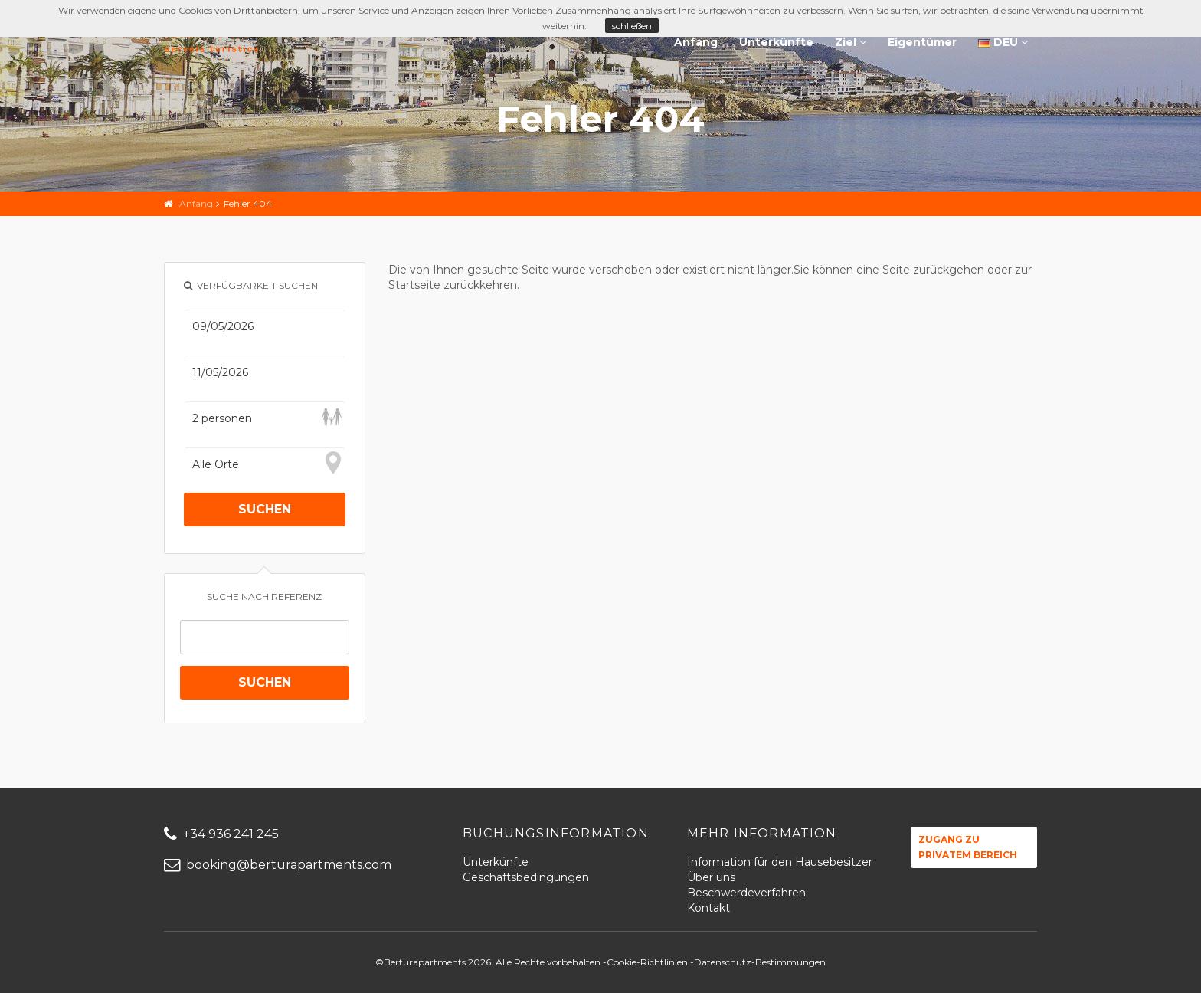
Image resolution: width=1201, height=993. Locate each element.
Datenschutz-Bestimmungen (760, 962)
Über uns (711, 877)
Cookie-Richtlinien (647, 962)
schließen (632, 25)
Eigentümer (922, 42)
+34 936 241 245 (221, 834)
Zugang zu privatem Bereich (967, 847)
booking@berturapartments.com (277, 864)
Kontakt (708, 908)
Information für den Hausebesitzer (779, 862)
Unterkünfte (776, 42)
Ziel (850, 42)
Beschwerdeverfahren (746, 893)
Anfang (696, 42)
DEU (1003, 42)
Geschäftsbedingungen (526, 877)
